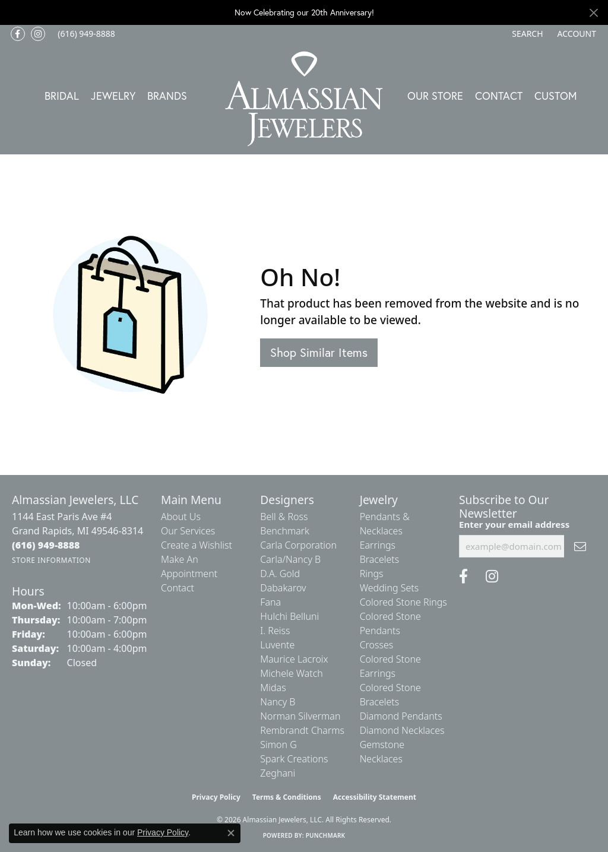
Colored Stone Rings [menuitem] (403, 602)
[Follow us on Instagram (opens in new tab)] (38, 34)
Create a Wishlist (196, 545)
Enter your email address (514, 524)
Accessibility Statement (374, 797)
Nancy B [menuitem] (277, 701)
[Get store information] (51, 560)
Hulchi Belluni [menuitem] (289, 616)
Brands (167, 95)
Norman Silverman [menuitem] (300, 716)
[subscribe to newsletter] (580, 546)
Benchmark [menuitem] (284, 530)
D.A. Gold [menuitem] (280, 573)
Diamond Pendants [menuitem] (401, 716)
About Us (181, 516)
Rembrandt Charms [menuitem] (302, 730)
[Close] (593, 12)
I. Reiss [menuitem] (275, 630)
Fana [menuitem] (270, 602)
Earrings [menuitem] (377, 545)
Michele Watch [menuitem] (291, 673)
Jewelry (113, 95)
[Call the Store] (46, 545)
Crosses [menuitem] (377, 644)
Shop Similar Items (319, 352)
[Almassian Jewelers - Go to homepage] (304, 99)
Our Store (435, 95)
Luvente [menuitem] (277, 644)
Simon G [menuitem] (278, 744)
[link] (85, 34)
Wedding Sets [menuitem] (389, 587)
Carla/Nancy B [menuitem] (290, 559)
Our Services (188, 530)
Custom (555, 95)
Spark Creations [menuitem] (294, 758)
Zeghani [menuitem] (277, 773)
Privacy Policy (216, 797)
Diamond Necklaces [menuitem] (402, 730)
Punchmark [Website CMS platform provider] (326, 835)
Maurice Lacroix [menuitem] (294, 659)
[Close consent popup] (231, 833)
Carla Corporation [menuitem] (298, 545)
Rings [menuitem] (372, 573)
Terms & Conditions (286, 797)
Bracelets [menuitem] (380, 559)
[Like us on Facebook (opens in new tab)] (18, 34)
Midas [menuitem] (273, 687)
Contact (498, 95)
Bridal (62, 95)
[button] (526, 34)
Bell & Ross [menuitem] (284, 516)
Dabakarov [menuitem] (283, 587)
